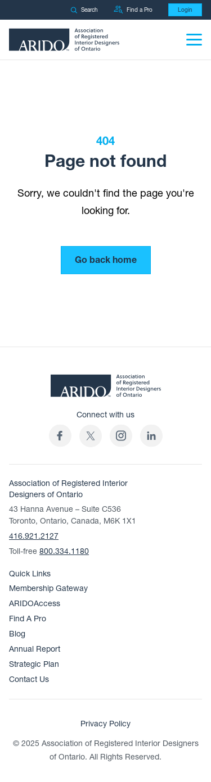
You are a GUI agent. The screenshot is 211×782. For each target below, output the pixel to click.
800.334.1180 (64, 551)
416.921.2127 (34, 536)
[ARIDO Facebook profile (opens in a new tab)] (60, 435)
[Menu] (194, 39)
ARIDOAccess (34, 603)
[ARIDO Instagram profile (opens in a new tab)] (121, 435)
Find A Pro (27, 619)
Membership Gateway (48, 588)
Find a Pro (133, 10)
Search (84, 9)
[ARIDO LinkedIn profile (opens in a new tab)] (151, 435)
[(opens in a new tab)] (90, 435)
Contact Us (29, 679)
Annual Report (34, 649)
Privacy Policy (105, 724)
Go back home (106, 260)
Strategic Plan (34, 664)
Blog (17, 634)
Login (185, 9)
